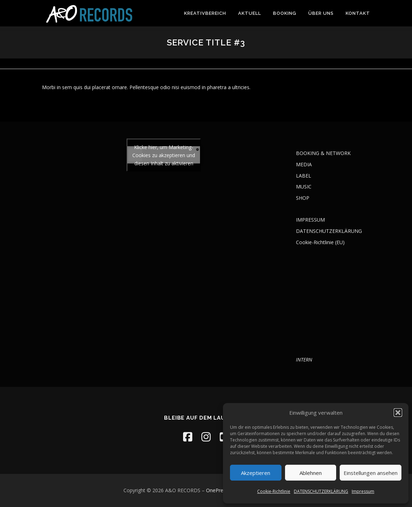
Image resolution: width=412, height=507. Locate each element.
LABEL (303, 175)
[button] (397, 412)
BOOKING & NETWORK (323, 153)
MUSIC (303, 186)
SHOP (302, 197)
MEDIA (304, 164)
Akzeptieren (255, 472)
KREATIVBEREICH (205, 13)
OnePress (217, 490)
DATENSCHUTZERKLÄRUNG (321, 491)
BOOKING (284, 13)
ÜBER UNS (321, 13)
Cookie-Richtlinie (273, 491)
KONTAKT (358, 13)
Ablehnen (310, 472)
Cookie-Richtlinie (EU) (320, 242)
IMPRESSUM (310, 219)
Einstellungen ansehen (371, 472)
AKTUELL (249, 13)
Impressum (363, 491)
